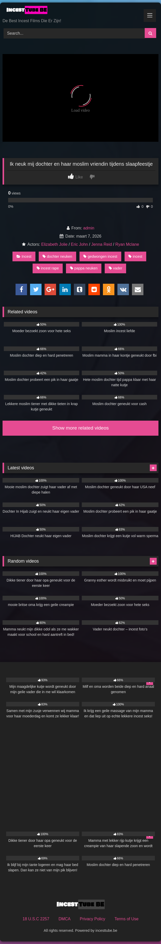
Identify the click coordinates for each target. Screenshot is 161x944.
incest (135, 256)
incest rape (48, 268)
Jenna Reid (101, 244)
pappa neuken (84, 268)
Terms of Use (126, 919)
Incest (24, 256)
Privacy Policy (92, 919)
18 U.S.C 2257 (35, 919)
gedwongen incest (100, 256)
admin (89, 228)
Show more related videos (80, 428)
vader (115, 268)
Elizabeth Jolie (54, 244)
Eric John (79, 244)
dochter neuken (57, 256)
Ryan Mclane (127, 244)
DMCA (65, 919)
